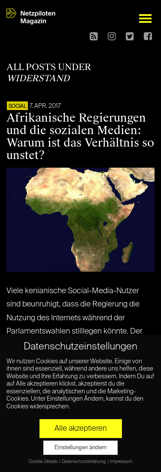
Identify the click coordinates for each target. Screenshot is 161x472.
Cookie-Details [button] (43, 462)
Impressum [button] (121, 462)
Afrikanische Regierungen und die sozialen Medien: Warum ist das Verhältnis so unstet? (80, 136)
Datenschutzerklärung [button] (84, 462)
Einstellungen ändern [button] (80, 448)
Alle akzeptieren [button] (81, 428)
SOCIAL (17, 106)
